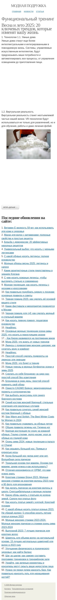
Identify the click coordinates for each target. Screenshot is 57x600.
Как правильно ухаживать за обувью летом (28, 424)
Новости (28, 11)
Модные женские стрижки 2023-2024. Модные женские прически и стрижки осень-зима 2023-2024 (28, 523)
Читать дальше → (10, 207)
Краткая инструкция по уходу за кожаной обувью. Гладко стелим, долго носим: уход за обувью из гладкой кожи (26, 434)
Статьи (40, 11)
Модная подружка (28, 6)
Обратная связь (9, 596)
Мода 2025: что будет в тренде (22, 363)
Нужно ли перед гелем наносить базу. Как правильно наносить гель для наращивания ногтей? (26, 573)
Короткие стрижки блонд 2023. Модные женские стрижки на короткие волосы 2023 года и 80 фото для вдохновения (27, 481)
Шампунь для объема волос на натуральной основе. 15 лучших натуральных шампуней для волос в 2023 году (27, 541)
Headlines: (11, 327)
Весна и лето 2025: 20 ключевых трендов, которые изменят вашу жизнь (26, 28)
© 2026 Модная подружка (13, 585)
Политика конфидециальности (14, 592)
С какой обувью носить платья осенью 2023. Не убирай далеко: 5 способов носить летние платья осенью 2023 (27, 513)
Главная (16, 11)
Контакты (7, 589)
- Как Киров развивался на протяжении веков (30, 338)
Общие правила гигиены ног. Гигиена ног (27, 427)
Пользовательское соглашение (22, 589)
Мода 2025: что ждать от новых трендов (27, 342)
